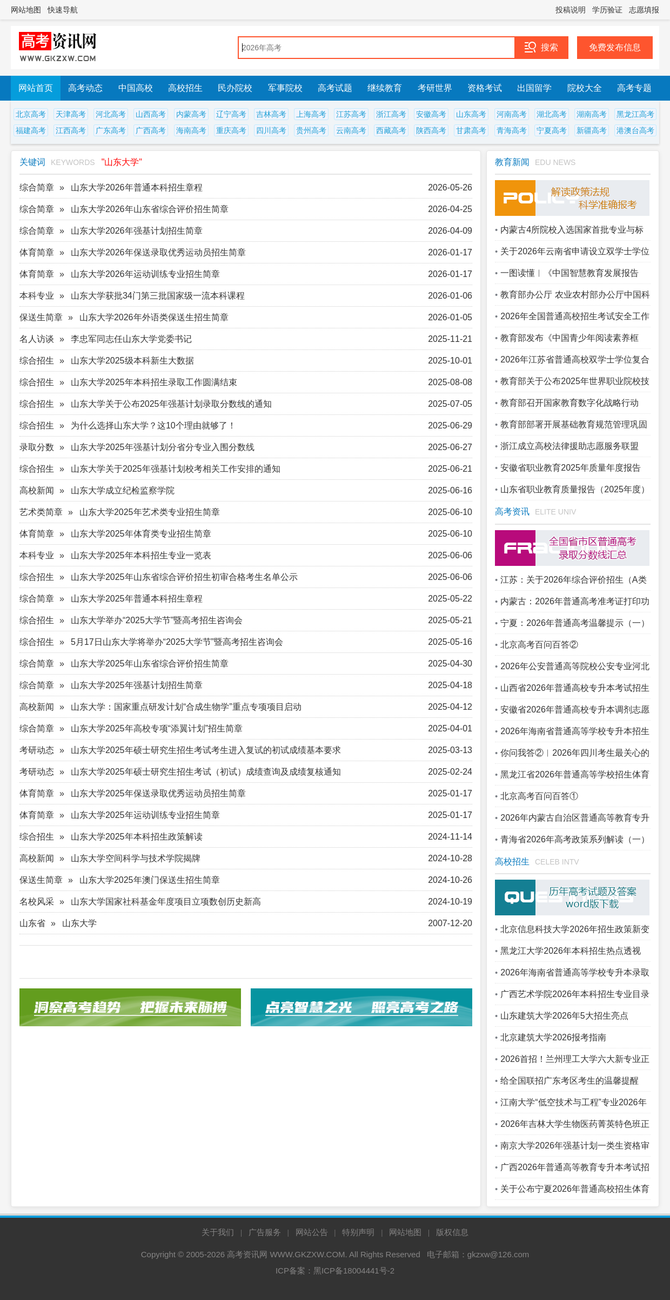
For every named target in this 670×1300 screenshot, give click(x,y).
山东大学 (79, 923)
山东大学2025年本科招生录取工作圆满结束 (154, 382)
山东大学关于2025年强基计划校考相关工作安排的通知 (175, 468)
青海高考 (512, 130)
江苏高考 (351, 114)
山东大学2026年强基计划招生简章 (137, 230)
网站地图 (26, 9)
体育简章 (36, 252)
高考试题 (335, 88)
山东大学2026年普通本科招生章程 (137, 187)
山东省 (32, 923)
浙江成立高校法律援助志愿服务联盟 (569, 446)
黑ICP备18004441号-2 (353, 1270)
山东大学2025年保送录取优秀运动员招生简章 (158, 793)
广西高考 (151, 130)
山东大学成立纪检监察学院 (123, 490)
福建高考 (31, 130)
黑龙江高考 (635, 114)
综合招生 (36, 360)
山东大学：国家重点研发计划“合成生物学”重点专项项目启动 (186, 706)
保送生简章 (41, 317)
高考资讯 (512, 511)
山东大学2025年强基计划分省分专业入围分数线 (162, 447)
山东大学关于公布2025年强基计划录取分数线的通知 (171, 403)
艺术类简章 (41, 512)
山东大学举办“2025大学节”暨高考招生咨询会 (157, 620)
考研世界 (435, 88)
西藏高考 (391, 130)
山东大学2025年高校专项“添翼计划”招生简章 (157, 728)
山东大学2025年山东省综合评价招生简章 (150, 663)
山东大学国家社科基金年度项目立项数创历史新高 (166, 901)
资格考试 (484, 88)
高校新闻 (36, 490)
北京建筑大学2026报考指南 (553, 1037)
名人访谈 (36, 339)
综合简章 (36, 187)
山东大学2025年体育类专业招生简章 (141, 533)
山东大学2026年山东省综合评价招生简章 (150, 209)
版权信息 (452, 1232)
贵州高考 (311, 130)
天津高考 (71, 114)
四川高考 (271, 130)
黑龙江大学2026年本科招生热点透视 (570, 950)
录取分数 (36, 447)
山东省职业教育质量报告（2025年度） (574, 489)
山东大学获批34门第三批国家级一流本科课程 (158, 295)
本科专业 (36, 295)
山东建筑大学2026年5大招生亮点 (564, 1015)
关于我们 (218, 1232)
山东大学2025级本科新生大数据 (132, 360)
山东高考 (471, 114)
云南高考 (351, 130)
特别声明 (358, 1232)
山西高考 (151, 114)
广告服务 (265, 1232)
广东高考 (111, 130)
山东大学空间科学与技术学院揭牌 (135, 858)
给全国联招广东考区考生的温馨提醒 (569, 1080)
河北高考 (111, 114)
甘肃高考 (471, 130)
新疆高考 (592, 130)
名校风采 (36, 901)
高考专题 (634, 88)
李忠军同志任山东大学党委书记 (131, 339)
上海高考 (311, 114)
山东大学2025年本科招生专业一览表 (141, 555)
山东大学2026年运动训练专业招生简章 (145, 274)
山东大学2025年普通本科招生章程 (137, 598)
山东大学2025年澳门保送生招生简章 (149, 880)
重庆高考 (231, 130)
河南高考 (512, 114)
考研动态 (36, 750)
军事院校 (285, 88)
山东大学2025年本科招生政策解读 (137, 836)
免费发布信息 (615, 47)
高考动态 (85, 88)
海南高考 (191, 130)
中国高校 (135, 88)
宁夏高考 (552, 130)
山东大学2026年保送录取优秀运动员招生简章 (158, 252)
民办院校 (235, 88)
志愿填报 (644, 9)
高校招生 (185, 88)
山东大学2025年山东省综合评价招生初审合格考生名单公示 (184, 577)
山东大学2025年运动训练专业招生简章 (145, 815)
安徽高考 (431, 114)
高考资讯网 (247, 1254)
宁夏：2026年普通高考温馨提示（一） (574, 623)
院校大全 (584, 88)
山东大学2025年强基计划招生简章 (137, 685)
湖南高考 (592, 114)
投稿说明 (570, 9)
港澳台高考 (635, 130)
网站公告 (312, 1232)
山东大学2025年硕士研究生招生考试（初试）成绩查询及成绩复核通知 (206, 771)
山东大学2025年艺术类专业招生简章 (149, 512)
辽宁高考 (231, 114)
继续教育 (384, 88)
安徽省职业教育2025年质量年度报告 (570, 467)
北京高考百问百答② (539, 644)
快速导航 (63, 9)
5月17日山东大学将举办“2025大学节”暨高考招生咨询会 (177, 641)
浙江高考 (391, 114)
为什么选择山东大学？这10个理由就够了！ (153, 425)
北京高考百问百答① (539, 796)
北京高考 (31, 114)
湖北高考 (552, 114)
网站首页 (35, 88)
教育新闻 (512, 162)
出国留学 (534, 88)
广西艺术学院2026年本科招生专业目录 (574, 994)
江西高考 (71, 130)
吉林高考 (271, 114)
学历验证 (607, 9)
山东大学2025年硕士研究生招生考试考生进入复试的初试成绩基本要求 (206, 750)
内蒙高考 (191, 114)
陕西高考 (431, 130)
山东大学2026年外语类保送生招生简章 (154, 317)
